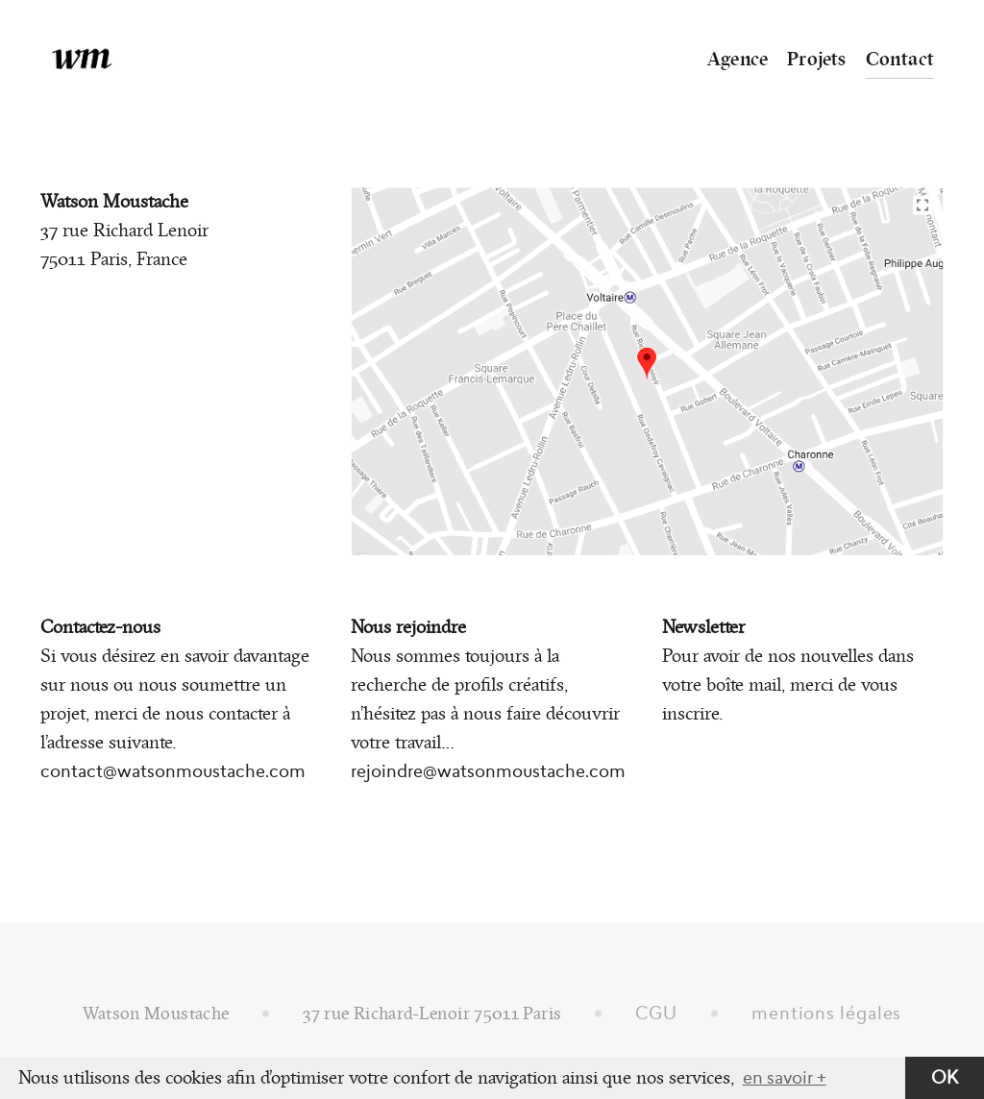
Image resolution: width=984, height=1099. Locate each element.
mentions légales (826, 1013)
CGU (656, 1013)
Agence (737, 58)
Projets (816, 58)
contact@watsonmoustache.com (173, 771)
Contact (900, 58)
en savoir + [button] (784, 1077)
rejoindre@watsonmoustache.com (488, 771)
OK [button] (944, 1077)
